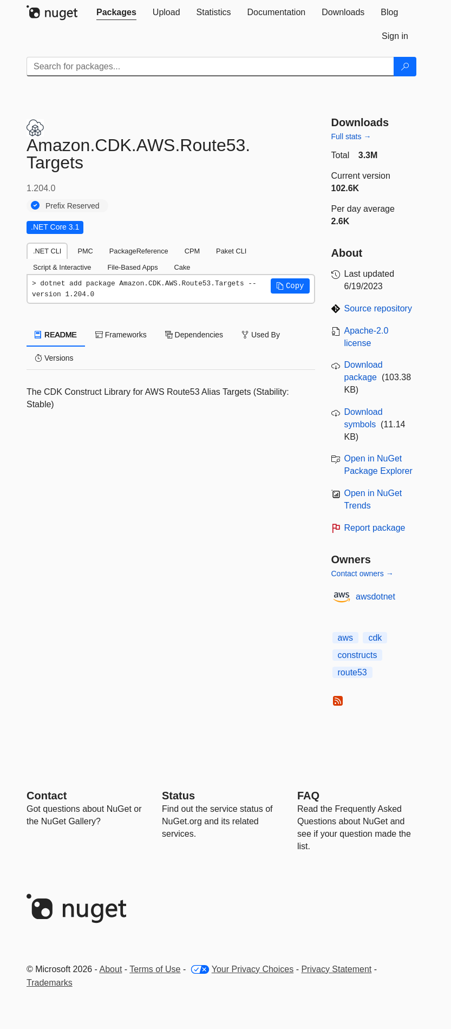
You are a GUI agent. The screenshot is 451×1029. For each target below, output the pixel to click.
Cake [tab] (182, 267)
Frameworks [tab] (121, 334)
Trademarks (50, 982)
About (111, 969)
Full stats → (351, 136)
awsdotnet (375, 596)
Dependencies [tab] (194, 334)
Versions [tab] (54, 358)
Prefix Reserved (72, 205)
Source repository (378, 308)
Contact (47, 796)
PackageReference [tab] (138, 251)
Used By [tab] (260, 334)
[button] (290, 286)
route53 (352, 672)
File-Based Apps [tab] (132, 267)
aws (345, 637)
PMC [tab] (85, 251)
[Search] (405, 66)
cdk (375, 637)
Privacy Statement (336, 969)
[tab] (116, 12)
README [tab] (56, 334)
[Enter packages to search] (210, 66)
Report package (375, 527)
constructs (357, 655)
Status (178, 796)
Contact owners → (362, 573)
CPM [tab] (192, 251)
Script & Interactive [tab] (62, 267)
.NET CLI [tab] (47, 251)
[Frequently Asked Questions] (308, 796)
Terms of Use (154, 969)
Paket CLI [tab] (231, 251)
